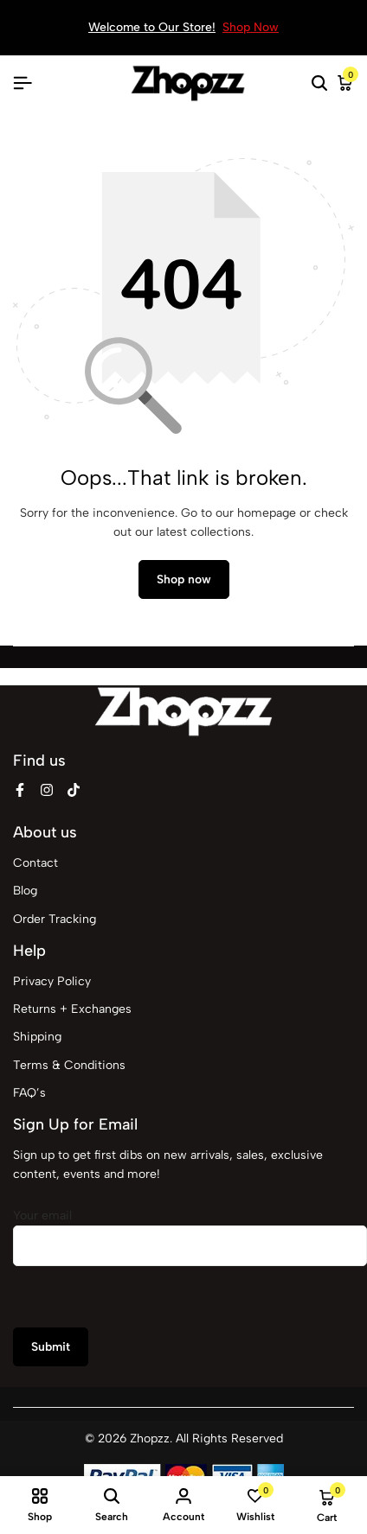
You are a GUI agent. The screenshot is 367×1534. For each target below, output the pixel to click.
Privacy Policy (52, 981)
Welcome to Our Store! (152, 27)
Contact (35, 863)
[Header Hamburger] (22, 83)
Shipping (37, 1036)
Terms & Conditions (69, 1065)
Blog (25, 890)
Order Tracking (54, 919)
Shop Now (250, 27)
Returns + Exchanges (72, 1009)
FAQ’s (29, 1092)
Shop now (184, 579)
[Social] (20, 790)
